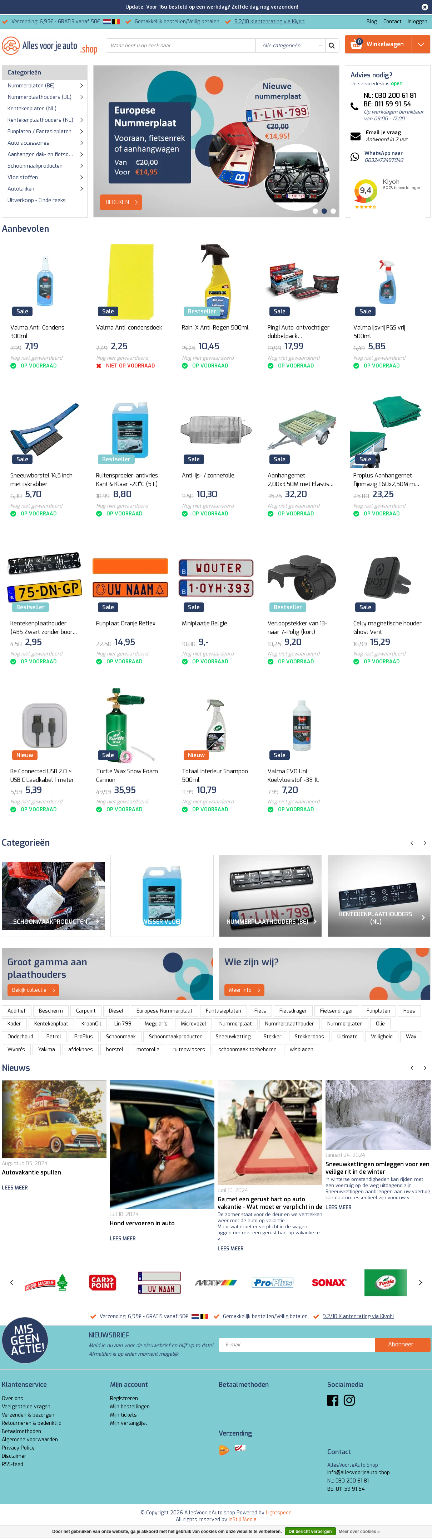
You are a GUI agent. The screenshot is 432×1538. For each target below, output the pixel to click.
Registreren (124, 1398)
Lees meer (15, 1187)
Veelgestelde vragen (26, 1406)
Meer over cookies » (359, 1531)
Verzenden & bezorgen (28, 1415)
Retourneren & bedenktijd (31, 1423)
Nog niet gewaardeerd (36, 358)
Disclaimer (14, 1456)
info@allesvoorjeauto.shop (358, 1472)
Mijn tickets (123, 1415)
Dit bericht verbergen (310, 1531)
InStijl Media (243, 1519)
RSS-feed (12, 1464)
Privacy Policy (18, 1448)
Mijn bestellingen (130, 1406)
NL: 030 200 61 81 (348, 1480)
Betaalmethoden (21, 1431)
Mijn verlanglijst (128, 1423)
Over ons (12, 1398)
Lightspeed (279, 1512)
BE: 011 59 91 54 (346, 1489)
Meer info (246, 990)
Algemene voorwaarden (30, 1439)
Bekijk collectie (35, 990)
